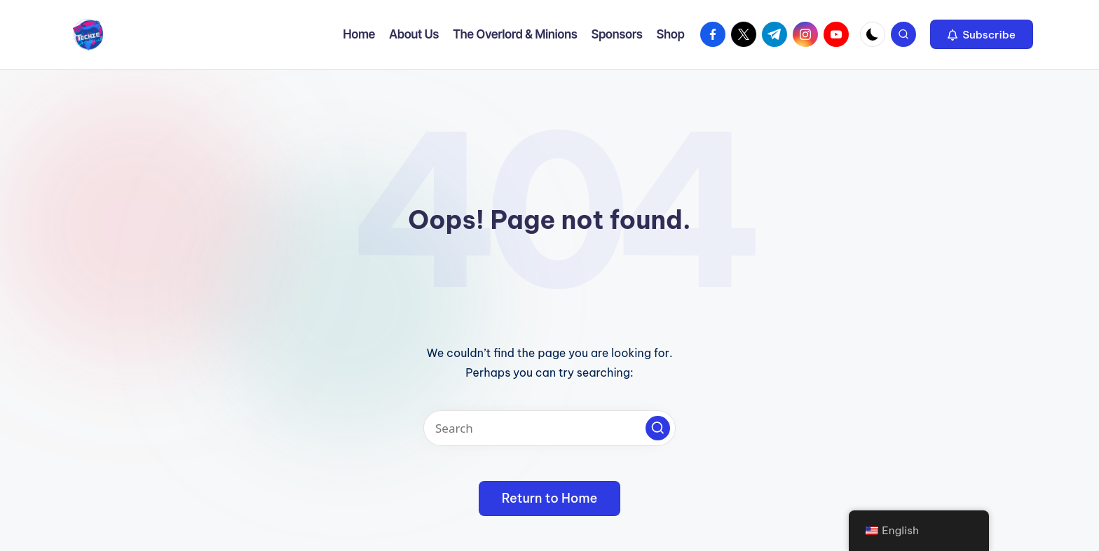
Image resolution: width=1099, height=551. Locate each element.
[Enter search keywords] (549, 428)
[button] (981, 34)
